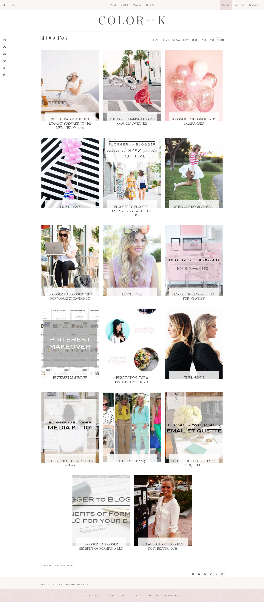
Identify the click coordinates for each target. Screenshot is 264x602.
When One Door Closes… (194, 207)
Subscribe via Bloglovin (57, 565)
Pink (205, 40)
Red (212, 40)
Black (156, 40)
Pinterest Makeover (70, 378)
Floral (176, 40)
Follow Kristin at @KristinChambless (65, 584)
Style (113, 5)
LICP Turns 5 (70, 207)
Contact (141, 596)
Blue (166, 40)
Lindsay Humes (172, 596)
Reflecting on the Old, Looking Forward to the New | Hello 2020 (70, 124)
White (221, 40)
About (111, 596)
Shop (121, 596)
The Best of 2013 (132, 461)
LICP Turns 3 (132, 294)
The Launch (194, 378)
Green (195, 40)
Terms (130, 596)
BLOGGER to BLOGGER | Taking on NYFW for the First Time (132, 211)
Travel (137, 5)
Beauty (150, 5)
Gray (186, 40)
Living (125, 5)
